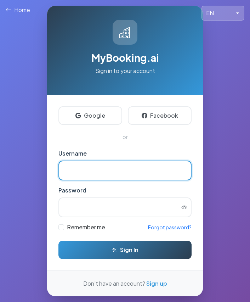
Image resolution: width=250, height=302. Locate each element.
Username (72, 153)
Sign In (125, 249)
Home (18, 10)
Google (90, 115)
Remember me (86, 227)
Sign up (156, 283)
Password (72, 190)
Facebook (160, 115)
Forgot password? (170, 227)
